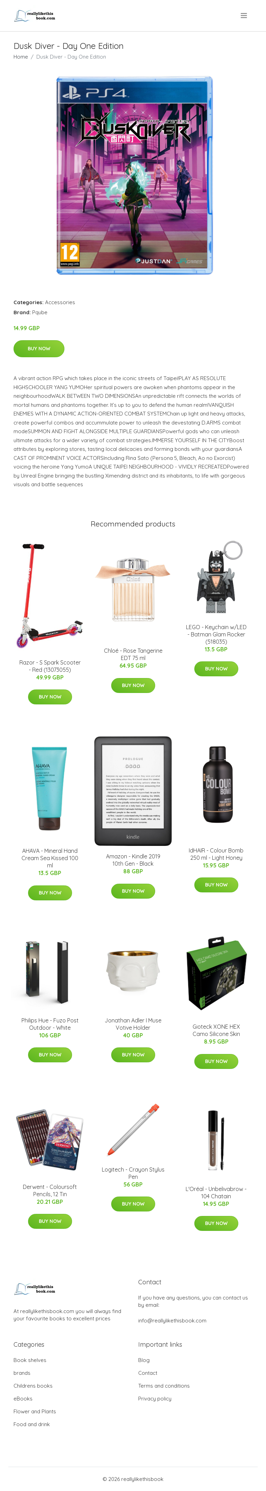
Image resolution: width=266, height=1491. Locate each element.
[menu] (244, 15)
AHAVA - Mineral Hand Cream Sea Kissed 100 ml (49, 858)
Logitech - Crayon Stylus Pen (133, 1173)
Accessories (60, 302)
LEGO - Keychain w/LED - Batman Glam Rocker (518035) (216, 634)
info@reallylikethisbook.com (172, 1320)
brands (22, 1373)
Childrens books (33, 1385)
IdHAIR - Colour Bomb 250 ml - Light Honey (216, 854)
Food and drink (32, 1424)
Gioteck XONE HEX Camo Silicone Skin (216, 1030)
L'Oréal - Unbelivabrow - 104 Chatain (216, 1192)
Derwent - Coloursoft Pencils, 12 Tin (50, 1190)
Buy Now (39, 348)
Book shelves (30, 1360)
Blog (144, 1360)
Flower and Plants (35, 1411)
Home (21, 56)
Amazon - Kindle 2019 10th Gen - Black (133, 860)
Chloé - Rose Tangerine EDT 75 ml (133, 654)
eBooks (23, 1398)
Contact (147, 1373)
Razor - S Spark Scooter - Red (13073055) (50, 666)
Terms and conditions (164, 1385)
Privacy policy (154, 1398)
